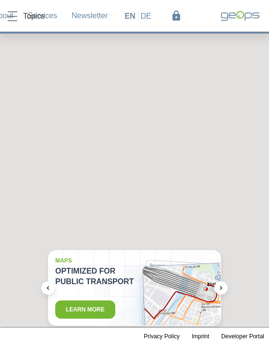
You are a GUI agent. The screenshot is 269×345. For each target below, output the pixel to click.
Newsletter (90, 16)
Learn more (85, 309)
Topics (26, 16)
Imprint (200, 336)
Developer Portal (242, 336)
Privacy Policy (162, 336)
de (146, 16)
